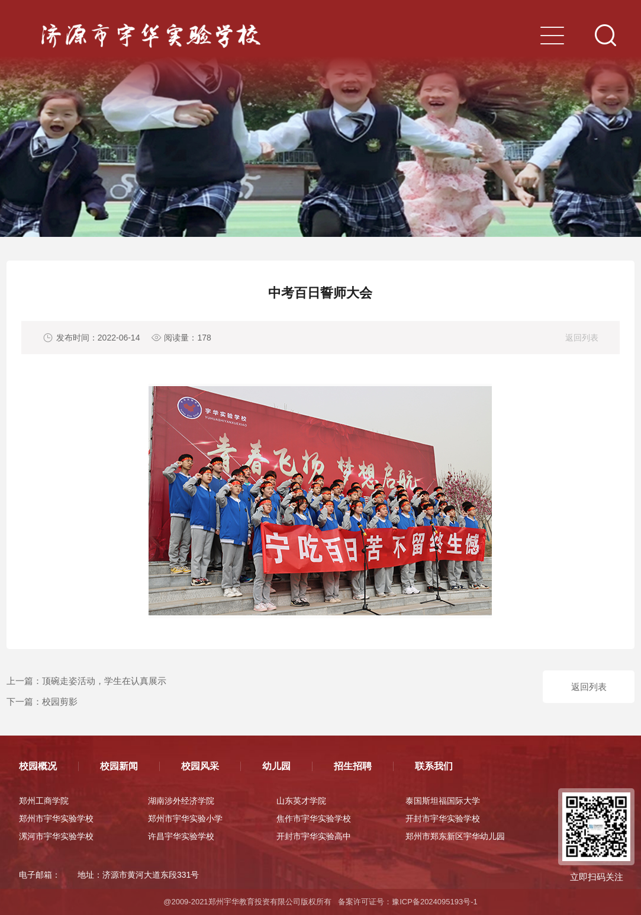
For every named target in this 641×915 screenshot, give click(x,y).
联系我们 (434, 766)
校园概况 (38, 766)
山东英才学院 (301, 800)
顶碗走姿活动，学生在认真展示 (104, 681)
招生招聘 (353, 766)
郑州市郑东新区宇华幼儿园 (455, 836)
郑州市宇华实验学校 (56, 818)
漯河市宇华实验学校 (56, 836)
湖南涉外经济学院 (181, 800)
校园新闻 (119, 766)
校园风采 (200, 766)
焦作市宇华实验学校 (313, 818)
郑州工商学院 (44, 800)
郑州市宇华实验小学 (185, 818)
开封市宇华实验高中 (313, 836)
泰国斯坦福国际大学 (442, 800)
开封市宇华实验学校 (442, 818)
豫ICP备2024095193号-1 (435, 901)
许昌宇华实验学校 (181, 836)
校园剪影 (60, 701)
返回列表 (581, 337)
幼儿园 (276, 766)
